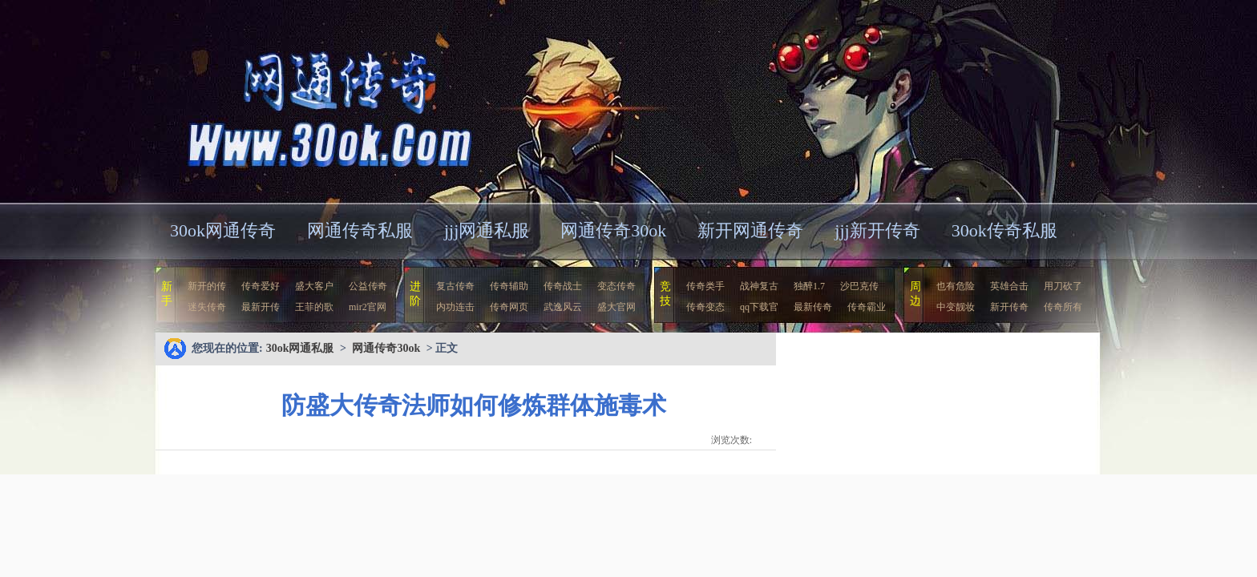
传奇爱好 (260, 286)
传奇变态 (705, 307)
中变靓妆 (955, 307)
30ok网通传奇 (223, 230)
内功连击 (455, 307)
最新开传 (260, 307)
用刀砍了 (1063, 286)
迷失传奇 (207, 307)
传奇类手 (705, 286)
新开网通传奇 (750, 230)
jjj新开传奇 (877, 230)
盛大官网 (616, 307)
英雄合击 (1009, 286)
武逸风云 (563, 307)
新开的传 (207, 286)
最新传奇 (813, 307)
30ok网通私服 (311, 100)
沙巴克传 (859, 286)
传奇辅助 (509, 286)
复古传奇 (455, 286)
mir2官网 (367, 307)
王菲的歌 (314, 307)
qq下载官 (759, 307)
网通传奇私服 (360, 230)
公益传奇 (368, 286)
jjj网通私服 (486, 230)
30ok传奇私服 (1004, 230)
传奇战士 (563, 286)
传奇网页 (509, 307)
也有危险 (955, 286)
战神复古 (759, 286)
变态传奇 (616, 286)
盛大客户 (314, 286)
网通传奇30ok (613, 230)
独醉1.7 (809, 286)
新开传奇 (1009, 307)
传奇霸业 (866, 307)
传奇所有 (1063, 307)
